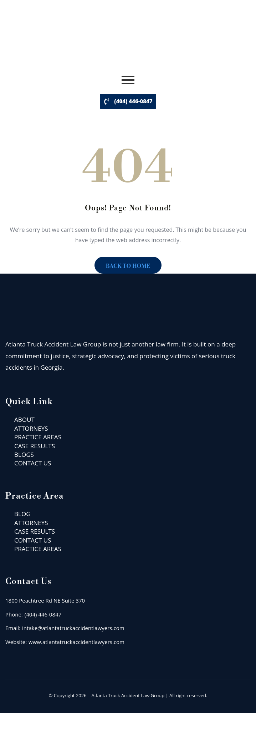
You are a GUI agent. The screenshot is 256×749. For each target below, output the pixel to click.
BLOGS (24, 454)
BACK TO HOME (128, 265)
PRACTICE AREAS (37, 437)
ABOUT (24, 419)
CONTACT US (32, 463)
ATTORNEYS (31, 428)
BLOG (22, 514)
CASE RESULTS (34, 446)
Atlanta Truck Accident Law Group (128, 695)
